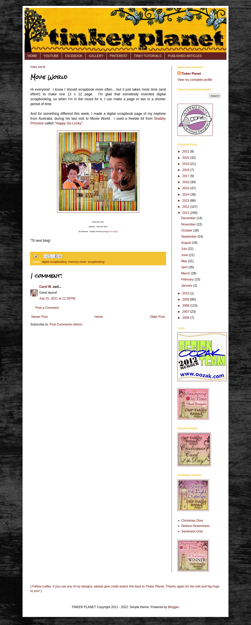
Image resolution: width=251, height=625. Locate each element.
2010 (186, 293)
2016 (186, 182)
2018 (186, 170)
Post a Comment (47, 307)
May (184, 261)
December (188, 218)
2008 (186, 305)
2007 (186, 311)
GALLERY (96, 56)
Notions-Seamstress (195, 526)
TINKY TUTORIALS (147, 56)
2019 (186, 163)
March (186, 273)
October (187, 230)
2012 (186, 206)
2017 (186, 176)
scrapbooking (96, 261)
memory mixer (77, 261)
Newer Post (39, 316)
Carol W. (45, 286)
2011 (186, 212)
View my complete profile (194, 79)
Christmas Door (192, 520)
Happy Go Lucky (68, 123)
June (185, 255)
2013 (186, 200)
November (188, 224)
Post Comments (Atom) (66, 324)
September (189, 236)
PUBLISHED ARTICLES (185, 56)
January (187, 285)
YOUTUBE (51, 56)
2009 (186, 299)
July (184, 248)
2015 (186, 188)
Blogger (173, 607)
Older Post (157, 316)
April (184, 267)
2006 (186, 317)
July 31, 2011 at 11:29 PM (57, 298)
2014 (186, 194)
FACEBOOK (73, 56)
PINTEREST (118, 56)
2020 (186, 157)
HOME (32, 56)
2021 (186, 151)
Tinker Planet (191, 73)
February (188, 279)
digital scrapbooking (54, 261)
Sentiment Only (192, 531)
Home (99, 316)
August (186, 242)
